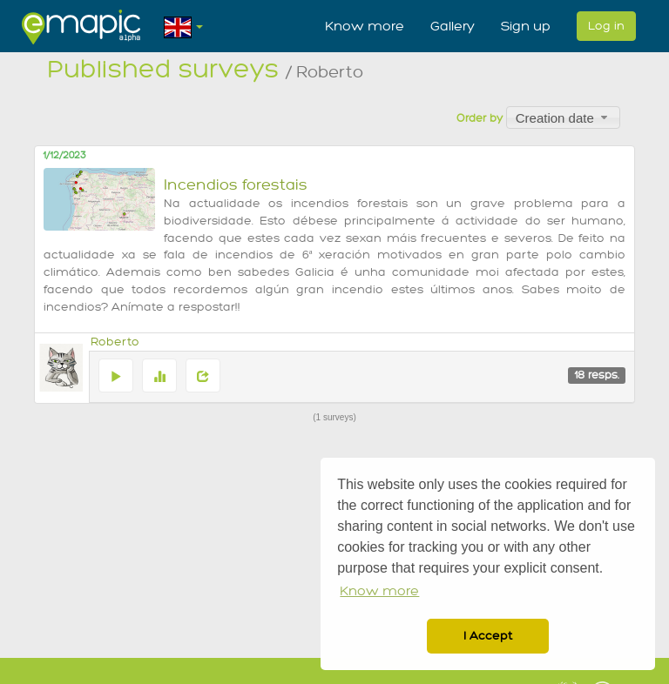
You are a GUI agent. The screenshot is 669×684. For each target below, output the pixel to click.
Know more (364, 26)
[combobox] (563, 117)
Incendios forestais (235, 185)
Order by (479, 118)
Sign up (526, 26)
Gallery (452, 26)
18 (596, 375)
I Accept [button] (487, 635)
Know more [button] (379, 591)
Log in (606, 25)
